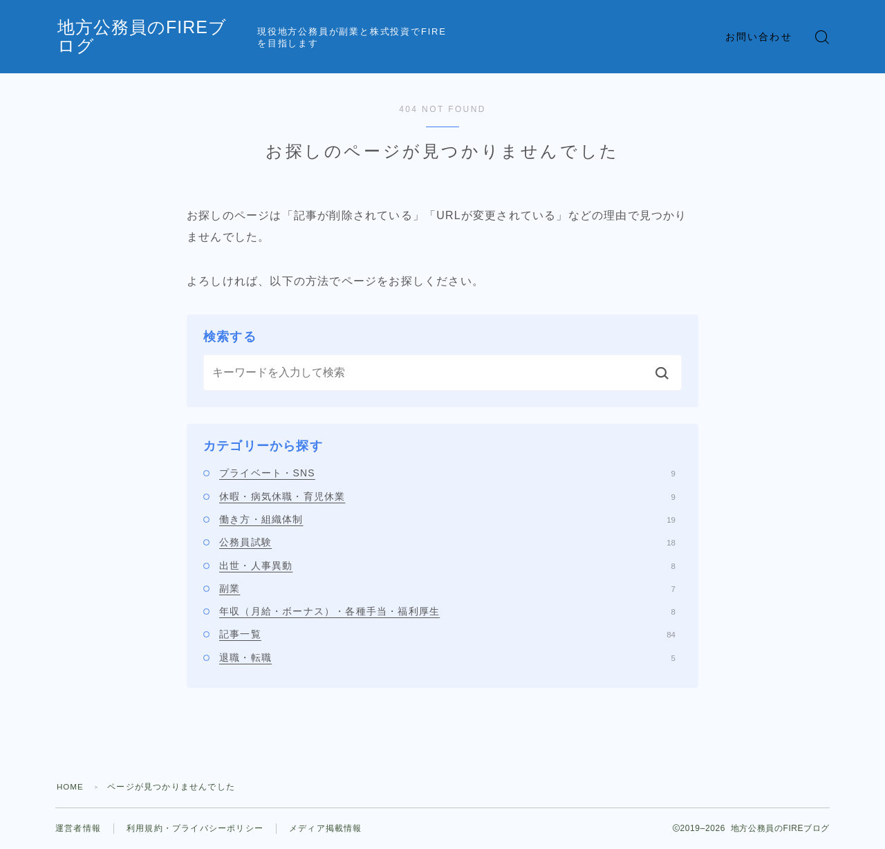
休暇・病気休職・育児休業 (447, 496)
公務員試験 (447, 542)
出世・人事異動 (447, 565)
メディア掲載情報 (325, 828)
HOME (71, 787)
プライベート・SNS (447, 472)
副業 (447, 588)
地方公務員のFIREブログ (168, 37)
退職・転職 (447, 657)
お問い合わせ (758, 36)
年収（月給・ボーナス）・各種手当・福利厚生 (447, 611)
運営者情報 (78, 828)
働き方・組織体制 (447, 519)
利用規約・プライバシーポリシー (195, 828)
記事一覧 (447, 634)
